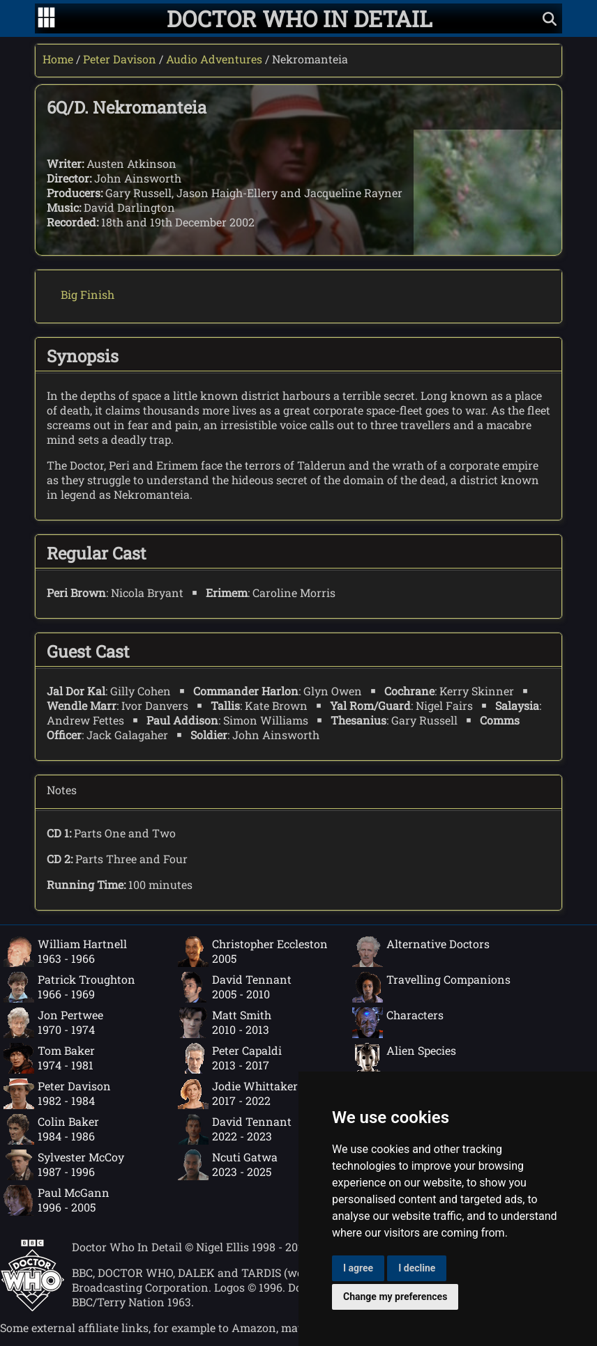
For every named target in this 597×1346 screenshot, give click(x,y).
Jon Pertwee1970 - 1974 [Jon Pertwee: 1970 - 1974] (53, 1022)
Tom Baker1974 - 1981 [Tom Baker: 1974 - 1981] (49, 1058)
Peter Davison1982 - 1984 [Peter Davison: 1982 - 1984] (57, 1093)
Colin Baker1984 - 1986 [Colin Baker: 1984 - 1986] (51, 1129)
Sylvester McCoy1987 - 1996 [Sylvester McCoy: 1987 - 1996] (63, 1165)
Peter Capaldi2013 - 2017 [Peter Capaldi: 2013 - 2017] (230, 1058)
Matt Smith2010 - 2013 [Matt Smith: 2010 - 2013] (224, 1022)
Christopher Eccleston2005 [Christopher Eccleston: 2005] (253, 951)
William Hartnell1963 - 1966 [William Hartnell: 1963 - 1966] (65, 951)
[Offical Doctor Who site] (32, 1307)
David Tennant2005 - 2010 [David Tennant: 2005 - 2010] (235, 987)
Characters (398, 1022)
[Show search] (549, 18)
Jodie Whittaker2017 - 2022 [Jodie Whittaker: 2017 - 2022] (238, 1093)
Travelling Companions (431, 987)
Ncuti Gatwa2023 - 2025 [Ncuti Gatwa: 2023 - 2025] (228, 1165)
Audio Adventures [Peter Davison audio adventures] (214, 59)
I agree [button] (358, 1268)
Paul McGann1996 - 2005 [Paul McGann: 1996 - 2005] (56, 1200)
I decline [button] (416, 1268)
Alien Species (404, 1058)
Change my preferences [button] (395, 1296)
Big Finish (87, 294)
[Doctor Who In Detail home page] (299, 18)
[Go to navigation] (46, 18)
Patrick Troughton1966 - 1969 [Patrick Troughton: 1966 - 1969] (69, 987)
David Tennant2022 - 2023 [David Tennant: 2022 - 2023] (235, 1129)
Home (58, 59)
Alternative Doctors (421, 951)
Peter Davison (119, 59)
